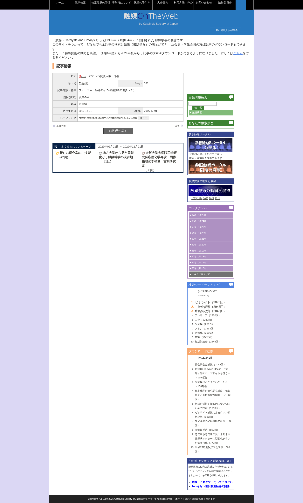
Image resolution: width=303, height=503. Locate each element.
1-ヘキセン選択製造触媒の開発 (219, 486)
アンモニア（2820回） (217, 315)
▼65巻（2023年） (208, 227)
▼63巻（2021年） (208, 239)
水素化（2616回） (214, 332)
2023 (214, 198)
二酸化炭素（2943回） (220, 306)
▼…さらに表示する (208, 274)
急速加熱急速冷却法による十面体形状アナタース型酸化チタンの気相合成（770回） (221, 438)
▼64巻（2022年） (208, 233)
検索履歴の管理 (109, 2)
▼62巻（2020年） (208, 244)
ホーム (69, 2)
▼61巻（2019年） (208, 250)
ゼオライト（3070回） (220, 302)
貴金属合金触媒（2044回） (219, 364)
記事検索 (89, 2)
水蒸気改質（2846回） (220, 311)
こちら (69, 57)
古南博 (92, 104)
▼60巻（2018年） (208, 256)
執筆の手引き (151, 2)
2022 (220, 198)
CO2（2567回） (213, 337)
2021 (226, 198)
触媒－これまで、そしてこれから (221, 482)
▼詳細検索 (204, 112)
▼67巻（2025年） (208, 215)
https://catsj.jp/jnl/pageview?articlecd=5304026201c (117, 117)
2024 (208, 198)
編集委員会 (234, 2)
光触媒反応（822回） (216, 429)
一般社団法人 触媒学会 (217, 30)
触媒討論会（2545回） (217, 341)
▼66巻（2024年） (208, 221)
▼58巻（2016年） (208, 268)
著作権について (130, 2)
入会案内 (171, 2)
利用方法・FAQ (192, 2)
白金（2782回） (213, 319)
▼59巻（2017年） (208, 262)
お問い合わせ (213, 2)
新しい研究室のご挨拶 (84, 153)
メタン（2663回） (214, 328)
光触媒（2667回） (214, 324)
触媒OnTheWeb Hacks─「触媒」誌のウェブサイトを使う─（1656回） (221, 373)
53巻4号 (92, 83)
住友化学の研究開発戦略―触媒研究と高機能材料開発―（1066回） (222, 395)
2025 (203, 198)
